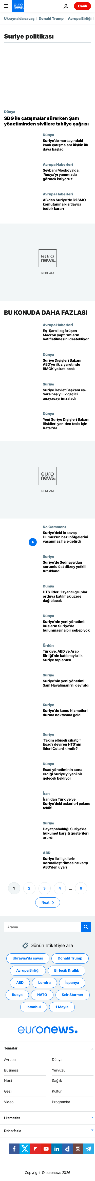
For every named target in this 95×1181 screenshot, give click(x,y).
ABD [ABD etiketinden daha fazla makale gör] (20, 982)
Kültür (57, 1091)
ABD (46, 853)
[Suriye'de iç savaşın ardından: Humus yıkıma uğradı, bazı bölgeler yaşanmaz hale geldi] (67, 539)
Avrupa (10, 1059)
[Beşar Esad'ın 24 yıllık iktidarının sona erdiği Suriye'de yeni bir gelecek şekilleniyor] (67, 776)
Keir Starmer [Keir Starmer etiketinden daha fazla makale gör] (72, 994)
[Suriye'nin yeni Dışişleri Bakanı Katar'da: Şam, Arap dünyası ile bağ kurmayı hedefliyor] (67, 426)
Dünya (9, 111)
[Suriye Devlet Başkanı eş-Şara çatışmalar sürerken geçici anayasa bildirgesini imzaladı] (67, 396)
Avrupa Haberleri (58, 164)
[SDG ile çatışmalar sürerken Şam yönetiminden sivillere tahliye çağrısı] (47, 121)
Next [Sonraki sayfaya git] (45, 902)
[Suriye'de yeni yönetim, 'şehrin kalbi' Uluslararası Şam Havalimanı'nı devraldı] (67, 687)
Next (8, 1080)
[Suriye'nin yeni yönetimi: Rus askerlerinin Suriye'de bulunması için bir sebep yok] (67, 628)
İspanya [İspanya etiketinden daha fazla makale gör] (72, 982)
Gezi (7, 1091)
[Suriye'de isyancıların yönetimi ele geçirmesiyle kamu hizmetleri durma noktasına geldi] (67, 717)
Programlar (61, 1102)
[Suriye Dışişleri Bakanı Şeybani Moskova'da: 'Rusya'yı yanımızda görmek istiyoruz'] (67, 177)
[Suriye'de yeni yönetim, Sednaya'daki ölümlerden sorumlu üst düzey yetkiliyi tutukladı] (67, 569)
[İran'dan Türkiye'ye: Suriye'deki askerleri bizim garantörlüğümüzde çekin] (67, 806)
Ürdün (48, 645)
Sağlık (57, 1080)
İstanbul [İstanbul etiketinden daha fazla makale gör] (34, 1007)
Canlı (82, 6)
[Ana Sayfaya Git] (18, 6)
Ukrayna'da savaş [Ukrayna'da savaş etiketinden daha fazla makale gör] (28, 958)
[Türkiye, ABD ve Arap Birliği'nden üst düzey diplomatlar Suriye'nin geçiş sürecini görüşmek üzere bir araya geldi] (67, 658)
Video (8, 1102)
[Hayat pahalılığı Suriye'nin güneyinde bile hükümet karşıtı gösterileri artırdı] (67, 835)
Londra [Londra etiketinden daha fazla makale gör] (44, 982)
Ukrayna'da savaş (19, 18)
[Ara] (47, 927)
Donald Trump (51, 18)
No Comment (54, 527)
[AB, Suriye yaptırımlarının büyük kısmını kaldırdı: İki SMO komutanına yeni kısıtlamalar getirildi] (67, 206)
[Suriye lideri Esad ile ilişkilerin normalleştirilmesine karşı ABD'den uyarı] (67, 865)
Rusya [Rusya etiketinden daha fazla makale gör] (17, 994)
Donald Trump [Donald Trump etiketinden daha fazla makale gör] (70, 958)
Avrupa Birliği (79, 18)
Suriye (48, 384)
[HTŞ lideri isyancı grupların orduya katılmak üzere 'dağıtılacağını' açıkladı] (67, 598)
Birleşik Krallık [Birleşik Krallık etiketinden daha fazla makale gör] (66, 970)
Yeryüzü (58, 1070)
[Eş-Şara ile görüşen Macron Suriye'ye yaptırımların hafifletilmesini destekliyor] (67, 337)
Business (11, 1070)
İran (46, 793)
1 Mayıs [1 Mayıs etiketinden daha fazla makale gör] (61, 1007)
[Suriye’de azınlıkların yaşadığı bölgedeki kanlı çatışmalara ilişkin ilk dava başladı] (67, 147)
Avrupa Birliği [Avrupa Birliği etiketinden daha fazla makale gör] (28, 970)
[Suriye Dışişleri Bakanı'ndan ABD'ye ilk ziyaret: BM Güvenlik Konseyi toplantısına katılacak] (67, 367)
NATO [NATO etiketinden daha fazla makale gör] (42, 994)
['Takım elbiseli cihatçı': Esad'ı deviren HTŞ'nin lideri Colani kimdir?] (67, 747)
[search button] (86, 927)
